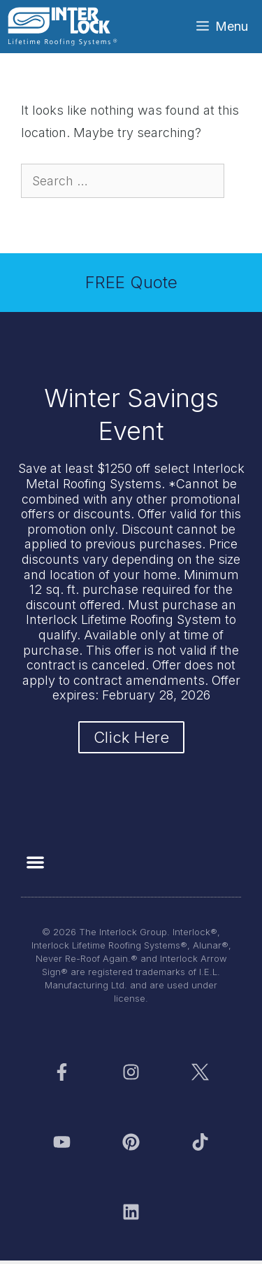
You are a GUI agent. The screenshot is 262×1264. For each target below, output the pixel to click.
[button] (35, 862)
